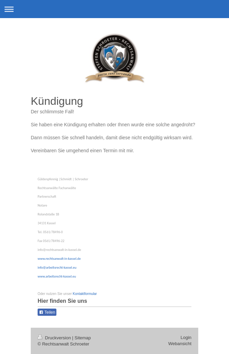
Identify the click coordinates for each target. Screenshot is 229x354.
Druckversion (55, 337)
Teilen (47, 312)
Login (185, 337)
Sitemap (83, 337)
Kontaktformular (85, 294)
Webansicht (179, 343)
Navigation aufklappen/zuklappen (114, 9)
